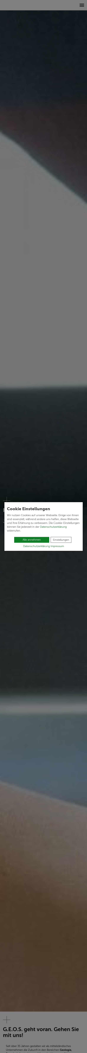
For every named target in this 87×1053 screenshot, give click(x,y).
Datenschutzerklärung (53, 526)
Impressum (57, 546)
